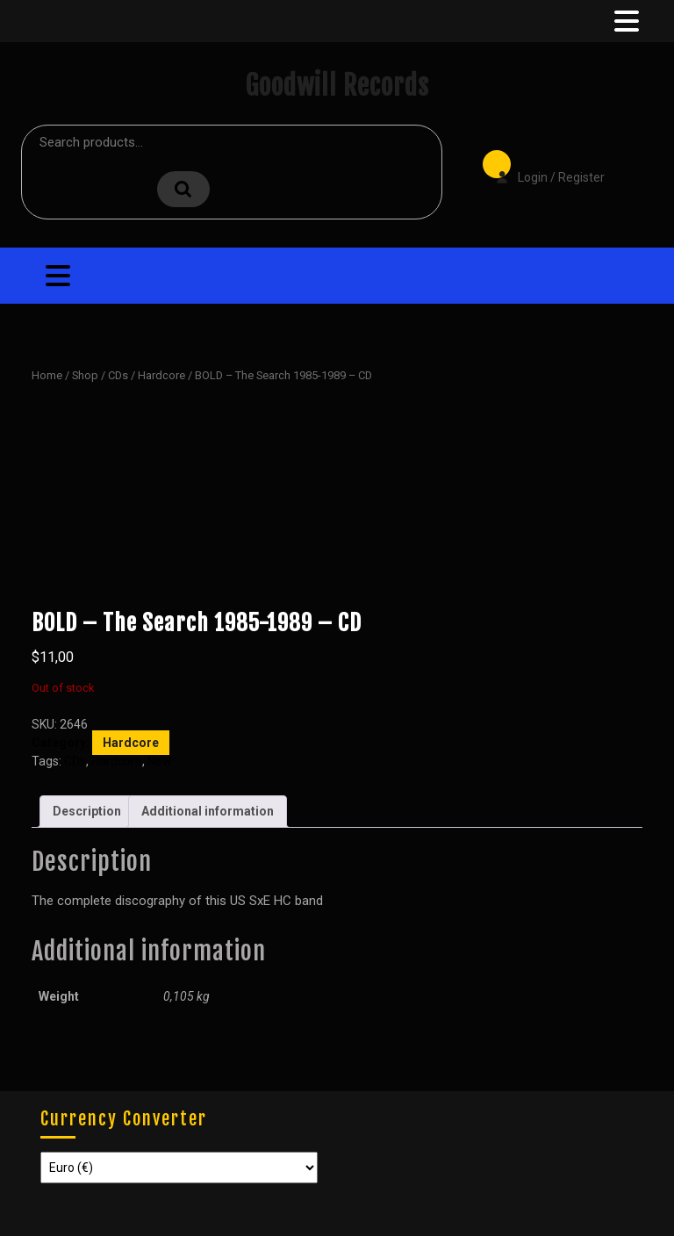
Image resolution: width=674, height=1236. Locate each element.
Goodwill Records (337, 85)
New (159, 761)
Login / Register (541, 165)
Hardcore (161, 375)
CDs (118, 375)
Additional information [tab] (207, 811)
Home (47, 375)
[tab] (624, 21)
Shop (85, 375)
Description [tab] (87, 811)
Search (183, 189)
